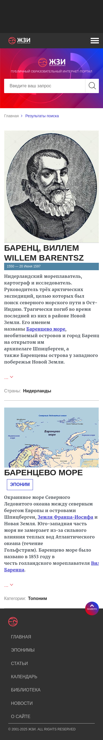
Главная (11, 116)
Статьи (19, 663)
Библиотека (25, 690)
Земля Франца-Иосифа (65, 517)
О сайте (20, 716)
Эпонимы (23, 650)
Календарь (24, 676)
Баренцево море (45, 329)
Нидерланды (37, 391)
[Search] (51, 86)
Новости (22, 703)
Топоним (37, 598)
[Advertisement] (51, 16)
